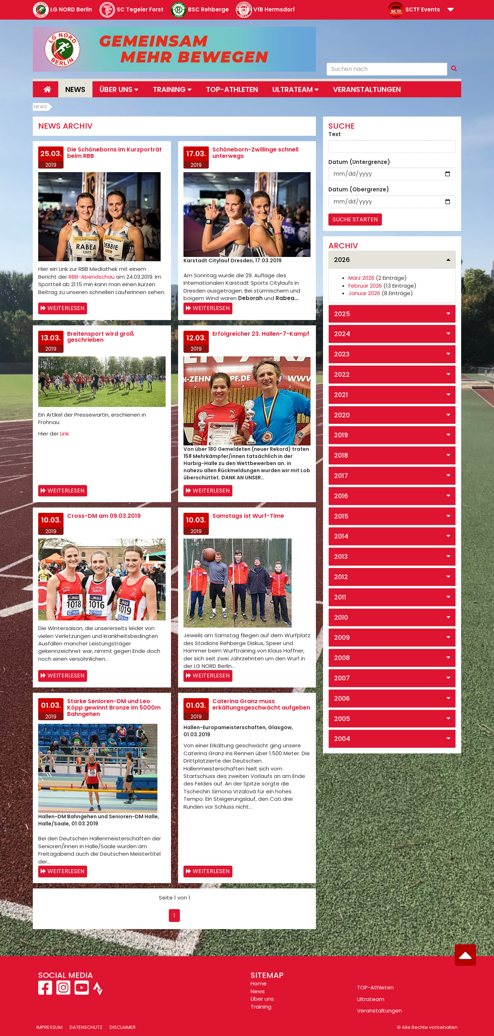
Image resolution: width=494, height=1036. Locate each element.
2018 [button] (341, 455)
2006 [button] (342, 698)
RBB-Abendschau (92, 276)
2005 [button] (342, 718)
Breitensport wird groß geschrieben (100, 337)
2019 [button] (341, 435)
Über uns (262, 999)
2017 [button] (341, 475)
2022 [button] (342, 374)
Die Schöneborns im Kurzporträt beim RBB (114, 152)
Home (259, 983)
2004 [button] (342, 738)
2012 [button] (341, 576)
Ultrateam (370, 999)
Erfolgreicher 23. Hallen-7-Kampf (260, 334)
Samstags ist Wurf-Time (248, 516)
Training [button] (172, 89)
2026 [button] (342, 259)
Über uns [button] (119, 89)
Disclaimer (123, 1027)
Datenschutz (86, 1027)
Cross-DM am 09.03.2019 (104, 516)
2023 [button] (341, 354)
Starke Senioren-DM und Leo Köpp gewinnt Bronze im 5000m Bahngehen (114, 707)
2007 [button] (342, 678)
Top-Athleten (232, 89)
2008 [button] (342, 657)
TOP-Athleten (375, 987)
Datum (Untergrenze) (359, 162)
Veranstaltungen (367, 89)
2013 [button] (341, 556)
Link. (65, 433)
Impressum (49, 1027)
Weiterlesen (65, 308)
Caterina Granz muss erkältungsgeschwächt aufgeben (261, 704)
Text (334, 134)
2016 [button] (341, 495)
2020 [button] (342, 415)
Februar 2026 (365, 285)
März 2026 (361, 278)
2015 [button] (341, 516)
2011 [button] (340, 597)
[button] (450, 10)
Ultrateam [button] (295, 89)
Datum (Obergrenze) (358, 189)
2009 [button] (342, 637)
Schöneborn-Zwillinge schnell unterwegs (255, 152)
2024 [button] (342, 333)
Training (261, 1006)
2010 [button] (341, 617)
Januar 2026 (364, 293)
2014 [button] (341, 536)
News (75, 89)
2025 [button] (342, 313)
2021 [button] (341, 394)
